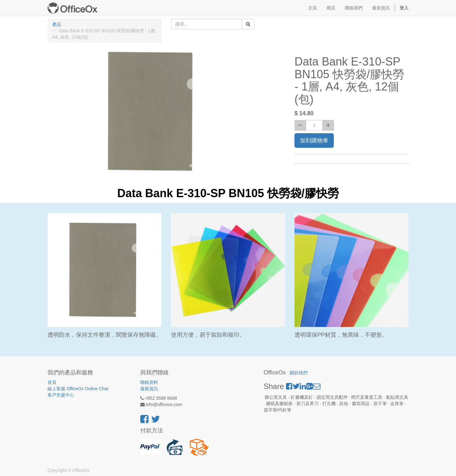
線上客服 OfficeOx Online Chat (78, 388)
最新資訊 (149, 388)
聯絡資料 (149, 382)
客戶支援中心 (61, 395)
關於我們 (298, 373)
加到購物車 (314, 140)
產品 (56, 24)
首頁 (52, 382)
